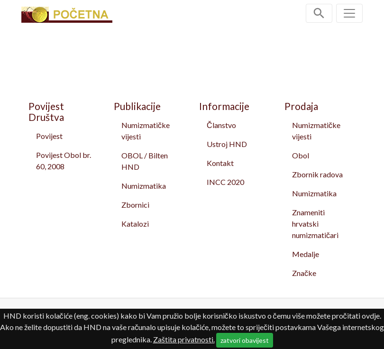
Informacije (224, 106)
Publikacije (137, 106)
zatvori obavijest (244, 340)
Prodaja (301, 106)
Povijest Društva (46, 111)
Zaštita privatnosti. (184, 339)
